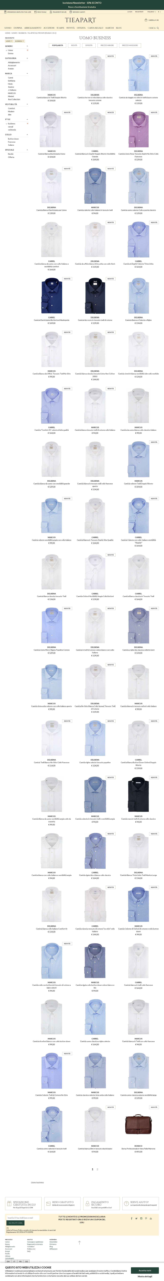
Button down (13, 139)
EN (8, 1261)
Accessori (49, 28)
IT (14, 1261)
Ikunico (11, 87)
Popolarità (57, 45)
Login (129, 12)
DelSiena (11, 81)
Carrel (10, 78)
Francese (11, 142)
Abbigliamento (32, 28)
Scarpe (60, 28)
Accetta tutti (145, 1270)
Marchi (109, 28)
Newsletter (53, 1242)
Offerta (81, 28)
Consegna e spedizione (35, 1242)
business (22, 33)
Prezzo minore (107, 45)
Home (7, 33)
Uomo (7, 28)
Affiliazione (53, 1249)
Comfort (11, 108)
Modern (11, 111)
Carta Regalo (95, 28)
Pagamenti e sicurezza (35, 1244)
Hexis (10, 84)
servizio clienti (77, 12)
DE (26, 1261)
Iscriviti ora (15, 1223)
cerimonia (12, 130)
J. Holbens (12, 90)
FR (20, 1261)
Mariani (11, 96)
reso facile (40, 12)
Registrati (139, 12)
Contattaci (30, 1247)
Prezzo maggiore (130, 45)
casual (10, 127)
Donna (18, 28)
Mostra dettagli (145, 1276)
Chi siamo (53, 1244)
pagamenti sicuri (57, 12)
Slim (9, 114)
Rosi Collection (14, 99)
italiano (151, 12)
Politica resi (31, 1249)
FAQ (28, 1251)
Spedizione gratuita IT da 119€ (17, 12)
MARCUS (12, 93)
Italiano (11, 145)
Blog (119, 28)
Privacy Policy (17, 1230)
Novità (70, 28)
